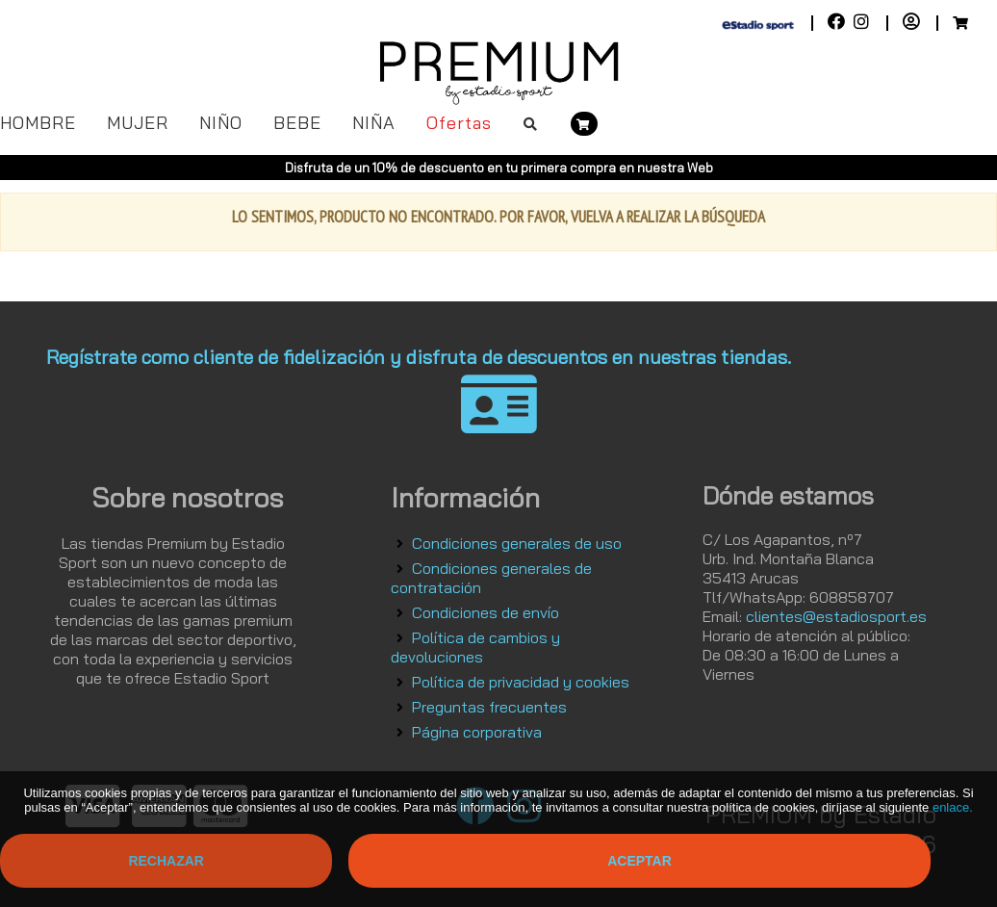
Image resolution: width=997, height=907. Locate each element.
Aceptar (639, 860)
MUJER (137, 123)
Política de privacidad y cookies (520, 681)
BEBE (297, 123)
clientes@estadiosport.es (836, 616)
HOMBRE (38, 123)
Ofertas (459, 123)
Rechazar (166, 860)
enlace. (953, 807)
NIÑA (374, 123)
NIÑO (221, 123)
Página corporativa (477, 731)
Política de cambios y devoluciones (475, 647)
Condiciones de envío (485, 612)
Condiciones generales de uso (517, 543)
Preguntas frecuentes (489, 706)
